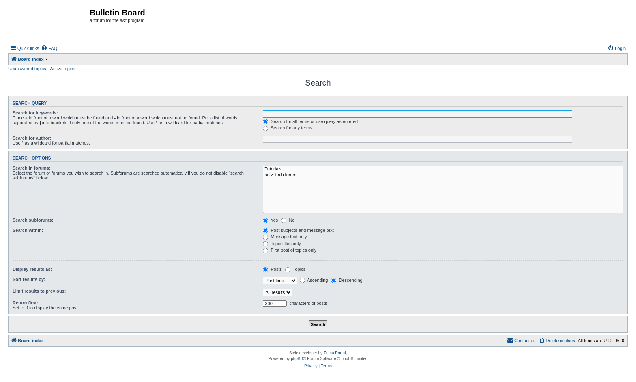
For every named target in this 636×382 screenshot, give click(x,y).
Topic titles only (282, 243)
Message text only (285, 236)
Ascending (314, 280)
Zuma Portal (335, 353)
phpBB (297, 358)
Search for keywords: (35, 112)
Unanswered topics (27, 68)
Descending (346, 280)
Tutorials (443, 169)
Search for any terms (287, 127)
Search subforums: (33, 220)
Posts (272, 269)
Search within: (28, 230)
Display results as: (32, 269)
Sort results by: (29, 279)
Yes (270, 220)
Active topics (62, 68)
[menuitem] (49, 48)
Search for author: (32, 138)
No (287, 220)
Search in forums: (32, 168)
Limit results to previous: (39, 291)
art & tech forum (443, 175)
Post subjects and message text (298, 230)
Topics (295, 269)
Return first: (25, 302)
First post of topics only (289, 250)
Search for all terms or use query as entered (310, 121)
